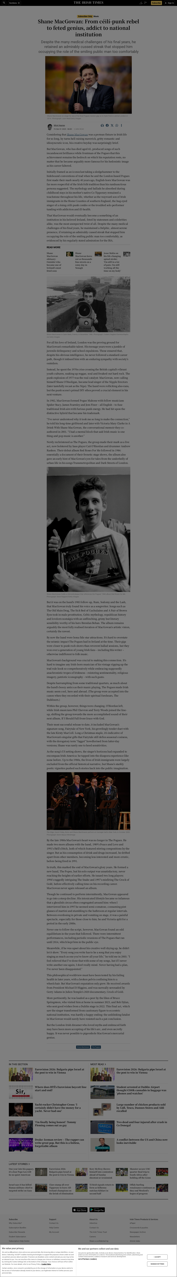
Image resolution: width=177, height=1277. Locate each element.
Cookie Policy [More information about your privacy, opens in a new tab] (46, 1264)
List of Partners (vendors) (87, 1259)
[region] (88, 1260)
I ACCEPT (157, 1257)
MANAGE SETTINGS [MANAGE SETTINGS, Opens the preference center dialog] (157, 1264)
